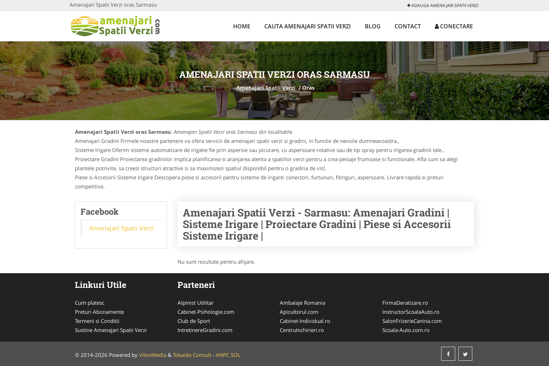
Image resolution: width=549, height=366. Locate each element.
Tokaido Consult (192, 354)
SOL (236, 354)
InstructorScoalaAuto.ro (410, 311)
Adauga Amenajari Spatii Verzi (442, 5)
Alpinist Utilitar (196, 302)
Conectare (454, 26)
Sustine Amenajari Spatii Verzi (111, 329)
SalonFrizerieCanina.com (412, 320)
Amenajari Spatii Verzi (266, 87)
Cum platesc (89, 302)
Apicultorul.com (299, 311)
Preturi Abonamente (99, 311)
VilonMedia (152, 354)
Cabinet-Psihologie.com (206, 311)
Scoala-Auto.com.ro (406, 329)
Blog (373, 26)
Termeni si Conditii (97, 320)
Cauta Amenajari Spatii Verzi (307, 26)
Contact (408, 26)
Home (241, 26)
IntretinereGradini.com (205, 329)
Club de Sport (194, 320)
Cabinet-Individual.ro (305, 320)
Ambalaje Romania (302, 302)
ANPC (222, 354)
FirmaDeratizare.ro (405, 302)
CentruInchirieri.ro (302, 329)
